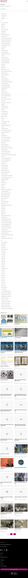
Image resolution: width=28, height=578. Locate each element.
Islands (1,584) (3, 163)
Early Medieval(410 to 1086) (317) (6, 296)
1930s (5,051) (3, 256)
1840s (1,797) (3, 277)
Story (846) (2, 18)
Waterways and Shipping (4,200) (5, 125)
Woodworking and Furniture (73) (5, 41)
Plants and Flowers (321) (4, 144)
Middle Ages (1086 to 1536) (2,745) (6, 294)
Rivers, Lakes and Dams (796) (5, 172)
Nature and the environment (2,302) (6, 130)
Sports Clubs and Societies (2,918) (6, 215)
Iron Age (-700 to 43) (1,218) (5, 299)
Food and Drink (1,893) (4, 57)
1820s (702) (3, 273)
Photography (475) (4, 36)
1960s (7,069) (3, 261)
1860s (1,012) (3, 280)
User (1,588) (3, 16)
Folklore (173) (3, 90)
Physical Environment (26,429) (5, 151)
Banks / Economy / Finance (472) (6, 99)
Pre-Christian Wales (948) (4, 191)
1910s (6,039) (3, 252)
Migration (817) (3, 67)
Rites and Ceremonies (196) (5, 196)
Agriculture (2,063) (3, 97)
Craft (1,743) (3, 26)
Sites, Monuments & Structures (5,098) (6, 175)
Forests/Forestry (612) (4, 161)
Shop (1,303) (3, 76)
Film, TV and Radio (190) (4, 29)
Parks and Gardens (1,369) (5, 170)
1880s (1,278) (3, 284)
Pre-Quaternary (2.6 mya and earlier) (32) (7, 308)
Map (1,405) (3, 156)
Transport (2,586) (3, 123)
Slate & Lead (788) (3, 116)
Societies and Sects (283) (4, 201)
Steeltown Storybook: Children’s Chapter (20, 467)
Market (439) (3, 66)
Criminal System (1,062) (4, 52)
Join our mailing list (14, 569)
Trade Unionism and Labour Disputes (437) (7, 234)
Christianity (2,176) (4, 182)
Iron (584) (2, 109)
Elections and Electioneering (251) (6, 226)
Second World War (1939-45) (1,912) (6, 231)
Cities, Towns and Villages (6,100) (6, 158)
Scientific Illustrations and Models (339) (6, 147)
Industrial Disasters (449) (4, 107)
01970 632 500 (4, 546)
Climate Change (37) (4, 135)
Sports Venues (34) (4, 217)
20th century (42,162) (4, 249)
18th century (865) (4, 287)
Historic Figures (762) (4, 92)
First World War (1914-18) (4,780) (6, 227)
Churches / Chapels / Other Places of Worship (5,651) (8, 154)
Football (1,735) (3, 212)
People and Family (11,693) (5, 69)
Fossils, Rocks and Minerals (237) (6, 137)
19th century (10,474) (4, 268)
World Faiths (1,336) (4, 203)
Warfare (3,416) (3, 236)
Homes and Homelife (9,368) (5, 62)
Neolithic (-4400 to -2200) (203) (5, 303)
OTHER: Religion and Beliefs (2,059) (6, 205)
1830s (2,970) (3, 275)
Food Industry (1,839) (4, 106)
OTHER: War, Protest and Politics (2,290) (7, 238)
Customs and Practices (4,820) (5, 85)
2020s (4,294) (3, 247)
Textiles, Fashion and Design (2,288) (6, 38)
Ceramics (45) (3, 24)
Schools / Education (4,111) (5, 74)
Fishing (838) (3, 208)
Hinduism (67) (3, 184)
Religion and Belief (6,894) (5, 179)
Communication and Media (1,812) (6, 102)
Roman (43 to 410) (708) (4, 298)
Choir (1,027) (3, 48)
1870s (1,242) (3, 282)
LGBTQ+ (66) (3, 64)
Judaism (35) (3, 187)
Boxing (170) (3, 210)
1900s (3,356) (3, 251)
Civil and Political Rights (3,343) (5, 224)
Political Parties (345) (4, 229)
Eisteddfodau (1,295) (4, 88)
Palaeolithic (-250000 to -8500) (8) (6, 306)
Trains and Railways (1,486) (5, 121)
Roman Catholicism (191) (4, 198)
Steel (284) (2, 118)
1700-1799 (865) (3, 289)
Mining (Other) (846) (4, 111)
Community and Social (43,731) (5, 45)
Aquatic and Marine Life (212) (5, 132)
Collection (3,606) (3, 15)
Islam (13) (2, 186)
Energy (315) (3, 104)
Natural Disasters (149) (4, 168)
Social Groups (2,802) (4, 78)
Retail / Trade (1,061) (4, 114)
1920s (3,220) (3, 254)
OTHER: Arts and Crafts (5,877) (5, 43)
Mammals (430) (3, 142)
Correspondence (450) (4, 50)
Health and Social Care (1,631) (5, 59)
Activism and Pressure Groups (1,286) (6, 222)
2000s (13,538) (3, 244)
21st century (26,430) (4, 242)
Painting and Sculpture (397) (5, 34)
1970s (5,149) (3, 263)
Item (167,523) (3, 13)
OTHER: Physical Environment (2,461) (6, 177)
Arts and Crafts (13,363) (4, 22)
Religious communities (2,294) (5, 194)
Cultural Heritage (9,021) (4, 83)
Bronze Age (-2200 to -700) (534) (5, 301)
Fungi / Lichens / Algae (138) (5, 139)
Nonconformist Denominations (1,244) (6, 189)
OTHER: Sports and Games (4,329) (6, 219)
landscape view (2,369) (4, 165)
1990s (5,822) (3, 266)
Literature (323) (3, 31)
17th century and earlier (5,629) (5, 291)
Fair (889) (2, 55)
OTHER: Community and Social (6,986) (6, 81)
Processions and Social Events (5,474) (6, 71)
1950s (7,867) (3, 259)
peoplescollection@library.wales (6, 544)
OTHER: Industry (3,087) (4, 128)
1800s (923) (3, 270)
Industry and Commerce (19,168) (6, 95)
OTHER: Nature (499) (4, 149)
